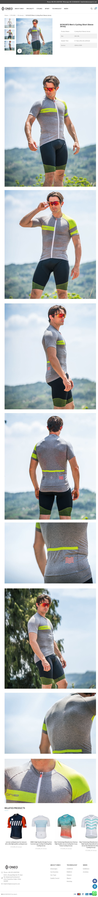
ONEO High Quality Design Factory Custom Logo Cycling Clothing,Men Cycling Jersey (41, 843)
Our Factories (54, 872)
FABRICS (69, 872)
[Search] (91, 8)
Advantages (53, 868)
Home (6, 15)
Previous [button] (7, 53)
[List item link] (12, 872)
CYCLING (13, 15)
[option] (10, 23)
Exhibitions (86, 868)
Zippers (69, 878)
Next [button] (12, 53)
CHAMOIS (70, 868)
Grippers (69, 875)
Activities (85, 872)
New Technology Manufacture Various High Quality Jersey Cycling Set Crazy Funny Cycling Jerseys (66, 843)
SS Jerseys (21, 15)
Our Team (53, 875)
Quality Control (54, 878)
